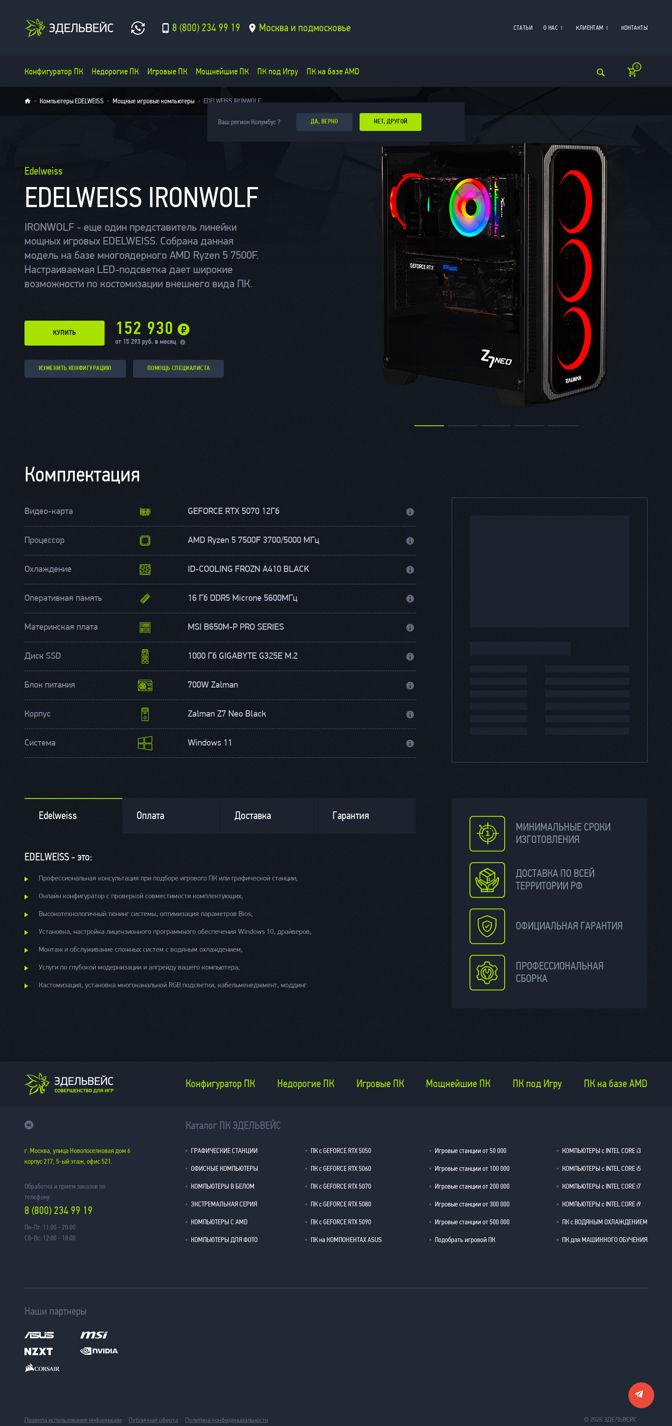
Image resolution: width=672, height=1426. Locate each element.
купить (64, 333)
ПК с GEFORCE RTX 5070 (341, 1186)
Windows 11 (210, 743)
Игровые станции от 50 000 (470, 1150)
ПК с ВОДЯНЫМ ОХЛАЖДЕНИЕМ (605, 1222)
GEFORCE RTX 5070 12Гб (233, 511)
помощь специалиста (178, 368)
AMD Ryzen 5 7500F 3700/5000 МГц (253, 540)
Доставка (253, 815)
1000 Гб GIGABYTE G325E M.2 (243, 656)
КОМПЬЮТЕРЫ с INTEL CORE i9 (601, 1204)
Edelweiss (58, 815)
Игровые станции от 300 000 (472, 1204)
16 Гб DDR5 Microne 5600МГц (242, 598)
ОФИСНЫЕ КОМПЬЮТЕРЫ (224, 1168)
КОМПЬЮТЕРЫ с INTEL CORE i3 (601, 1150)
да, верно (324, 121)
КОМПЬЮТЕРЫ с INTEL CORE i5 (601, 1168)
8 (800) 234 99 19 (58, 1211)
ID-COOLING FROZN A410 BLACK (248, 569)
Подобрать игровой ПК (465, 1239)
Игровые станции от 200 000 (472, 1186)
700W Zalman (213, 685)
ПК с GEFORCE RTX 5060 (341, 1168)
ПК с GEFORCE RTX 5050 (341, 1150)
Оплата (150, 815)
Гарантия (350, 815)
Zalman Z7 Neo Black (227, 714)
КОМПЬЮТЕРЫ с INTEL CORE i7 (601, 1186)
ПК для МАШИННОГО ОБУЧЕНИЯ (605, 1239)
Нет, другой (391, 121)
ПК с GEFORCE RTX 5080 (341, 1204)
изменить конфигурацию (75, 368)
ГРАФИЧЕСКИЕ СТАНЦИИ (224, 1150)
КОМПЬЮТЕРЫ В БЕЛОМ (223, 1186)
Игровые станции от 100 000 (472, 1168)
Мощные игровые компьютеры (153, 101)
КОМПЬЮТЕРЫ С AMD (219, 1222)
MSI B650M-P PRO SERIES (236, 627)
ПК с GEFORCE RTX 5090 (341, 1222)
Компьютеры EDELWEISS (72, 101)
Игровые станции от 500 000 (472, 1222)
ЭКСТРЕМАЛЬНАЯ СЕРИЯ (224, 1204)
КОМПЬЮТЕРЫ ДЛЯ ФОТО (224, 1239)
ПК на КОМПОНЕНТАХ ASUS (346, 1239)
